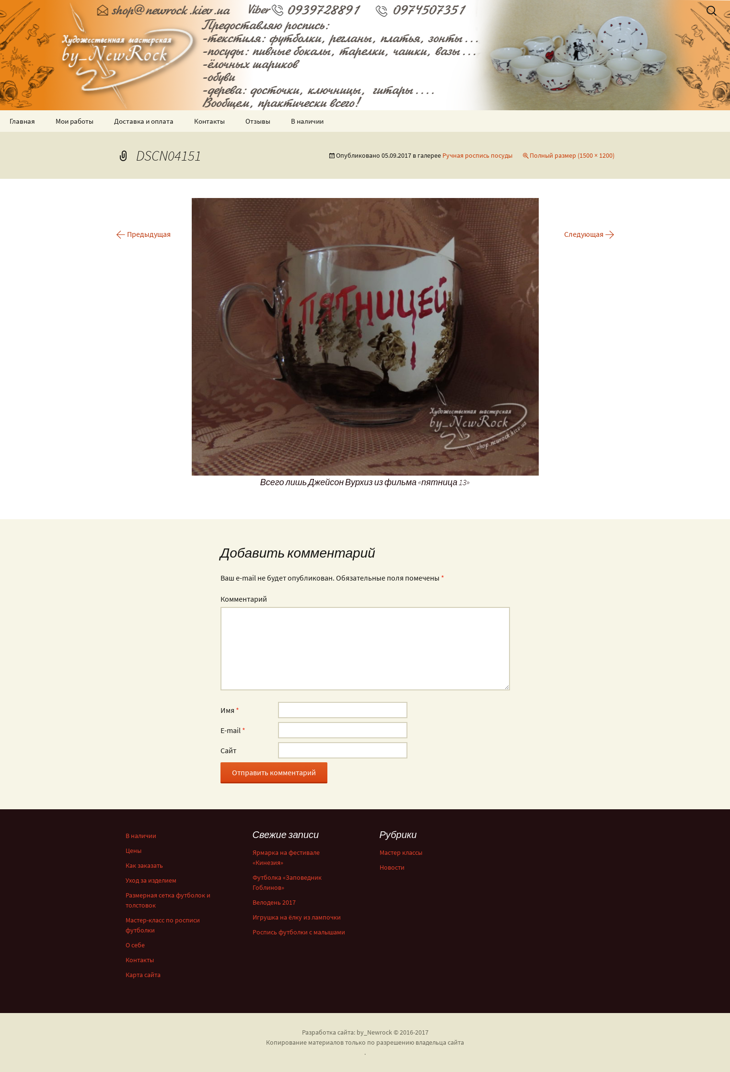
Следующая (589, 234)
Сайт (228, 750)
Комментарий (243, 599)
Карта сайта (143, 974)
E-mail (232, 730)
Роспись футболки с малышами (299, 932)
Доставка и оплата (144, 121)
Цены (133, 850)
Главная (22, 121)
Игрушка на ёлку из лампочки (297, 917)
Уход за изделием (151, 880)
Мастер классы (401, 852)
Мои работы (74, 121)
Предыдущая (143, 234)
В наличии (307, 121)
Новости (392, 867)
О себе (135, 945)
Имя (229, 710)
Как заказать (144, 865)
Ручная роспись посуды (477, 155)
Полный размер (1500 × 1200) (572, 155)
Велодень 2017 (274, 902)
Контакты (209, 121)
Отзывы (257, 121)
